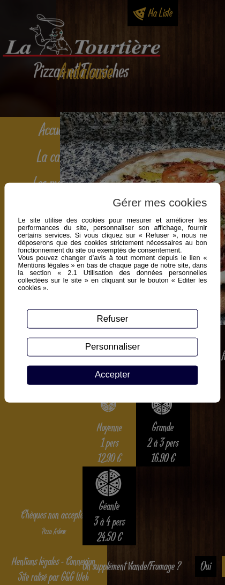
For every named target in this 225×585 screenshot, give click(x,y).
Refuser (113, 318)
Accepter (112, 374)
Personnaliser (112, 347)
